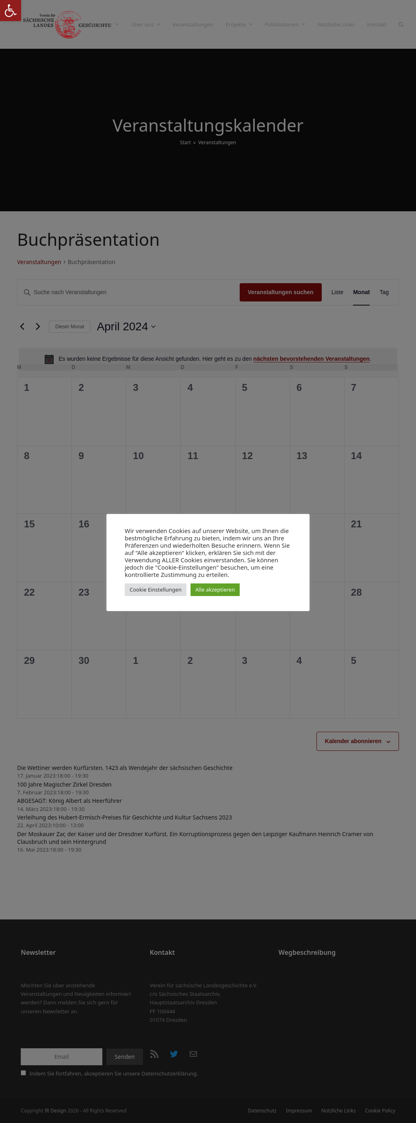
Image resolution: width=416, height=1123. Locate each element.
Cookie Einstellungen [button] (156, 589)
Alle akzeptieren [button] (215, 589)
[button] (10, 10)
